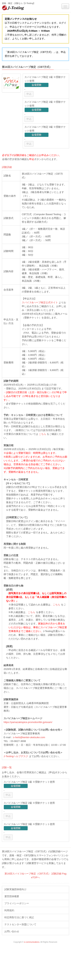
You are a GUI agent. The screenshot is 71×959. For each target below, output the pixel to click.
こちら (42, 434)
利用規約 (9, 910)
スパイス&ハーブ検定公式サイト (40, 302)
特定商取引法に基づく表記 (19, 917)
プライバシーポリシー (16, 903)
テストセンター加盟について (20, 924)
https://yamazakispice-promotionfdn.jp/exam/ (28, 722)
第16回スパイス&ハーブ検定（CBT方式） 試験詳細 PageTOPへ (35, 875)
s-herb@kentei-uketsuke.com (29, 737)
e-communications (31, 942)
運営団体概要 (11, 896)
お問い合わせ (11, 931)
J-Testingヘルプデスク (16, 756)
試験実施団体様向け (15, 889)
